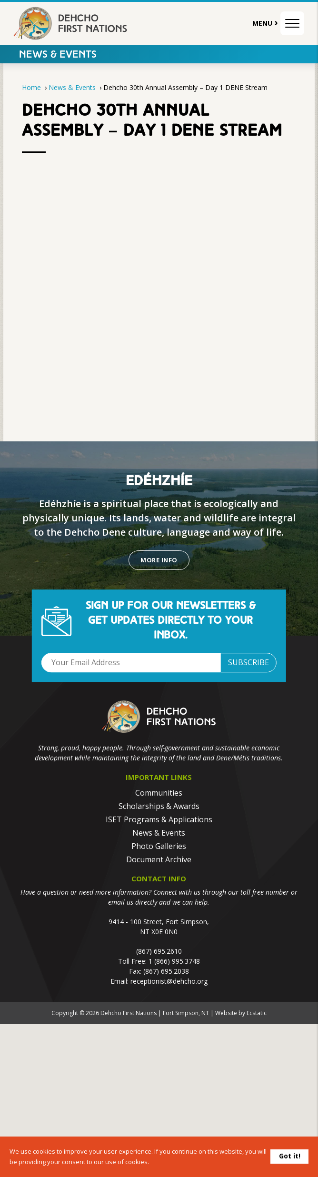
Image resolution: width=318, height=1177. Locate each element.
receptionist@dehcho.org (169, 981)
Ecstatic (257, 1013)
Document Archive (158, 859)
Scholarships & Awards (159, 806)
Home (31, 87)
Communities (158, 793)
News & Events (58, 55)
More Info (158, 560)
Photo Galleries (158, 846)
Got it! (289, 1155)
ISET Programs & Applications (159, 819)
